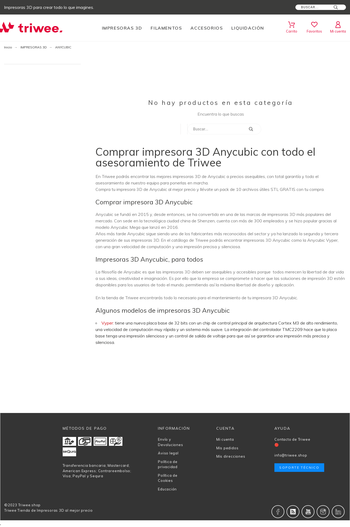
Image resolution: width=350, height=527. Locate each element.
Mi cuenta (225, 439)
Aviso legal (168, 453)
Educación (167, 489)
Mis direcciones (230, 456)
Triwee (10, 510)
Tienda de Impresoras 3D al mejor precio (55, 510)
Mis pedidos (227, 448)
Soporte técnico (299, 467)
